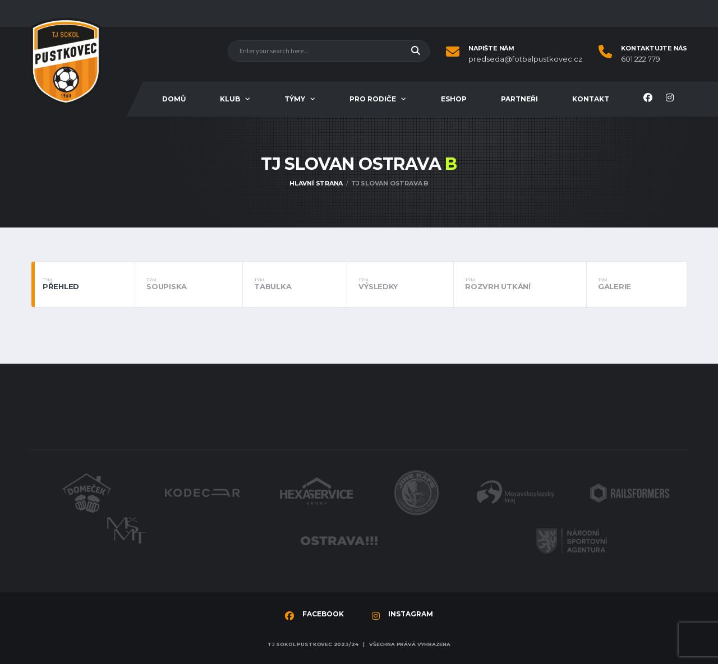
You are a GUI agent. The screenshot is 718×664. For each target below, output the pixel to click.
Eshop (454, 99)
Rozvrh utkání (520, 284)
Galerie (636, 284)
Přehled (83, 284)
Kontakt (590, 99)
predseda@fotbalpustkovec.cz (525, 59)
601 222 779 (640, 59)
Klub (230, 99)
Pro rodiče (372, 99)
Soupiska (188, 284)
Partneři (519, 99)
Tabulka (294, 284)
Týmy (294, 99)
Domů (174, 99)
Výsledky (400, 284)
